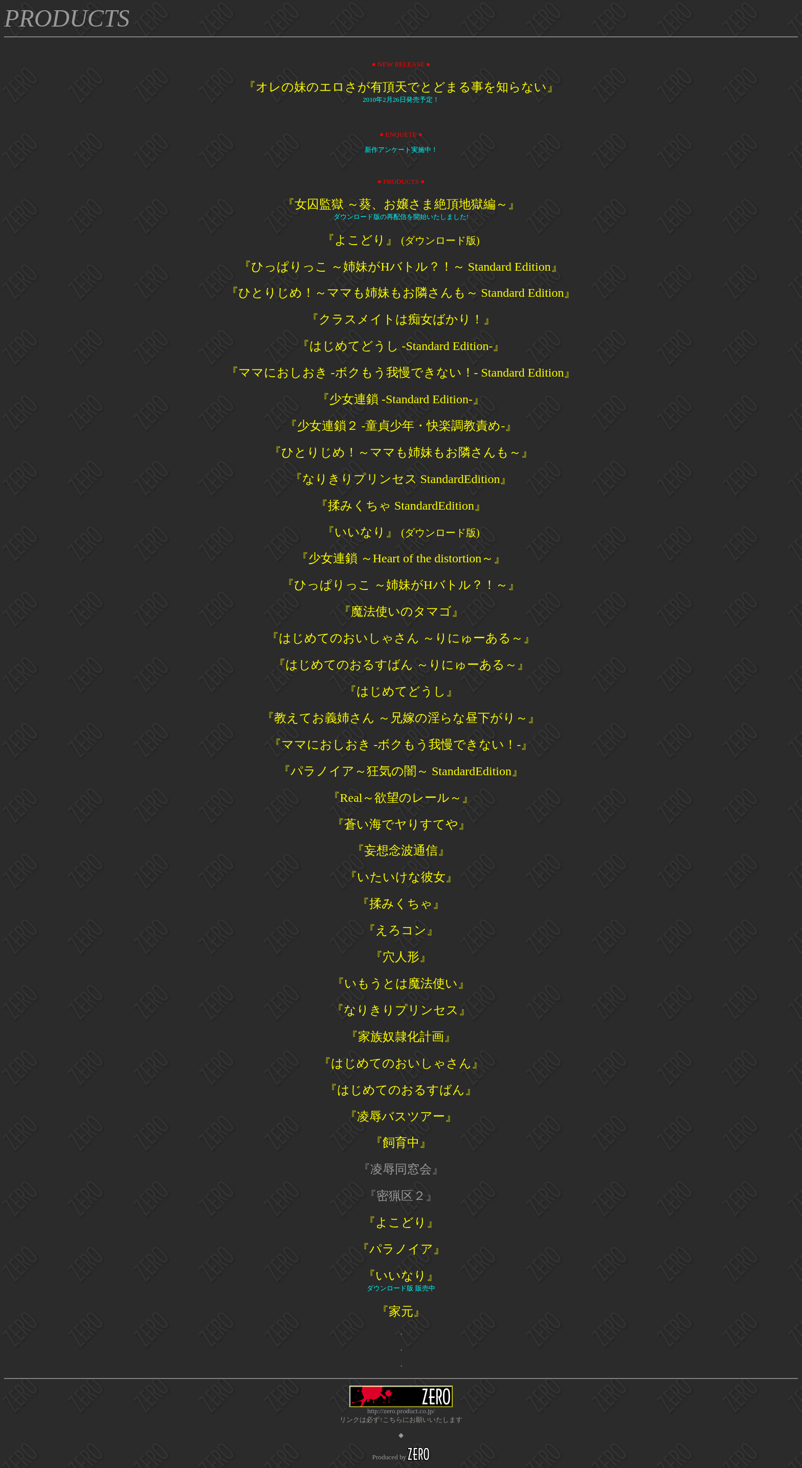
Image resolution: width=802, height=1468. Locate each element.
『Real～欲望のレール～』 (401, 797)
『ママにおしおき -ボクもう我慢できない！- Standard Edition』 (401, 372)
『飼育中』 (401, 1142)
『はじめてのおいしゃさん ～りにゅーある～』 (401, 638)
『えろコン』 (401, 930)
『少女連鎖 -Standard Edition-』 (401, 399)
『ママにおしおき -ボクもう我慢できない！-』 (401, 744)
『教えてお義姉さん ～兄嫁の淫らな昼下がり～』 (401, 718)
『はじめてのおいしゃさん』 (401, 1063)
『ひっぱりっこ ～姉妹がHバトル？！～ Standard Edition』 (401, 266)
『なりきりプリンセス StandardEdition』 (401, 479)
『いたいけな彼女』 (401, 877)
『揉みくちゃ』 (401, 903)
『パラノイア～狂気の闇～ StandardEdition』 (401, 771)
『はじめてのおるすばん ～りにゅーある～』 (401, 664)
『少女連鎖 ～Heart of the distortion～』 (401, 558)
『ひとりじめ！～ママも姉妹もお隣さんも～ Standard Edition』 (401, 292)
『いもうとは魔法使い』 (401, 983)
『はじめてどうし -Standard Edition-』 (401, 346)
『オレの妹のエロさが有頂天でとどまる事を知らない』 (401, 87)
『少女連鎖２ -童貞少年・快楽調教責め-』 (401, 425)
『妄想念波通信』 (401, 850)
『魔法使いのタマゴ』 (401, 611)
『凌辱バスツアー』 (401, 1116)
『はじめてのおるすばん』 (401, 1090)
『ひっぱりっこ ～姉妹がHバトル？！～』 (401, 584)
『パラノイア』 (401, 1249)
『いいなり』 (400, 532)
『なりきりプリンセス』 (401, 1010)
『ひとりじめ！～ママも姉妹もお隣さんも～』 (401, 452)
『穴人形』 (401, 956)
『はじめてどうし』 (401, 691)
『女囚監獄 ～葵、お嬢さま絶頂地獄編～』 (401, 204)
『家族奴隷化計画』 (401, 1036)
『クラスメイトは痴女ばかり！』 (401, 319)
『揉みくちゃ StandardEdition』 (401, 505)
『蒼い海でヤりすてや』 (401, 824)
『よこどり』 (400, 240)
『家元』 (401, 1311)
